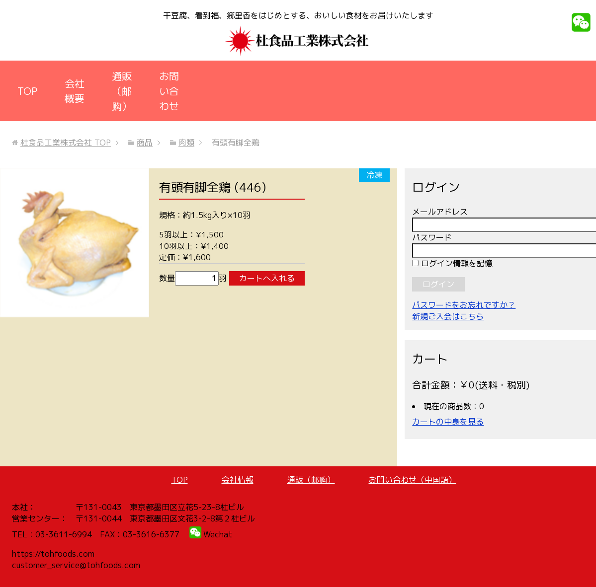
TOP (27, 91)
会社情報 (238, 479)
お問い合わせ (169, 91)
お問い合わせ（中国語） (412, 479)
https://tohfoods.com (53, 553)
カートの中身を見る (448, 421)
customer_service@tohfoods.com (76, 565)
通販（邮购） (122, 91)
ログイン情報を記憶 (452, 263)
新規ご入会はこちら (448, 316)
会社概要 (75, 90)
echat (221, 534)
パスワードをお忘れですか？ (463, 304)
